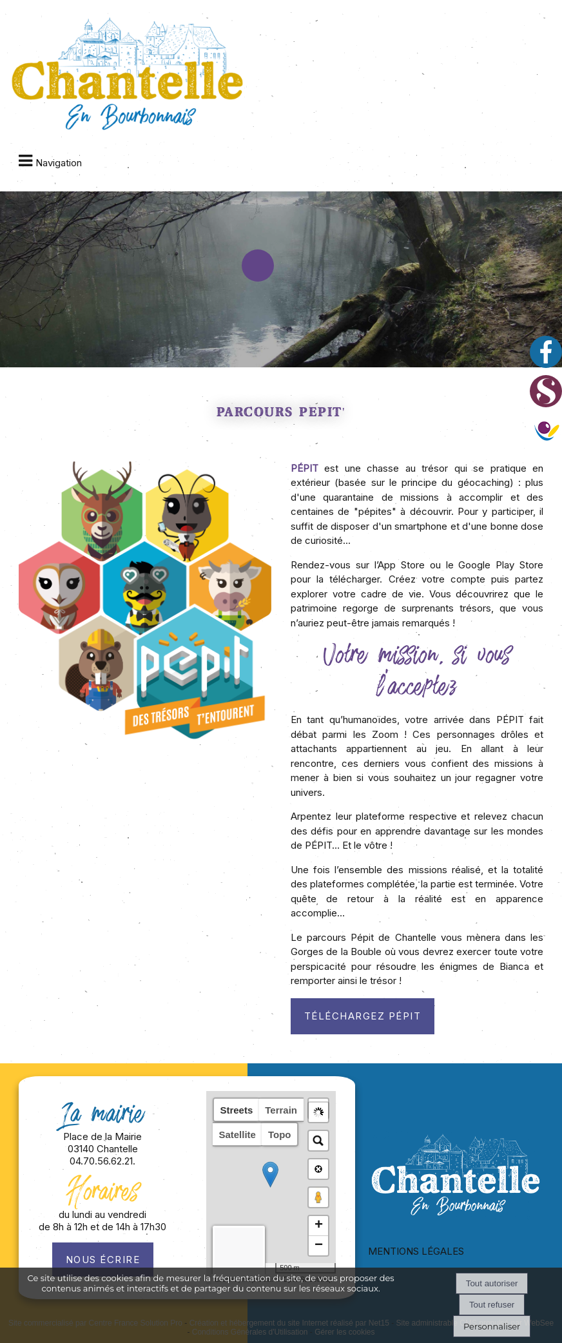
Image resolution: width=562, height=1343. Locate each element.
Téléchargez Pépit (363, 1016)
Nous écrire (103, 1259)
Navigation (58, 163)
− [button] (319, 1245)
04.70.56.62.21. (102, 1161)
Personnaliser (491, 1326)
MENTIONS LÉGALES (416, 1251)
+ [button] (319, 1225)
